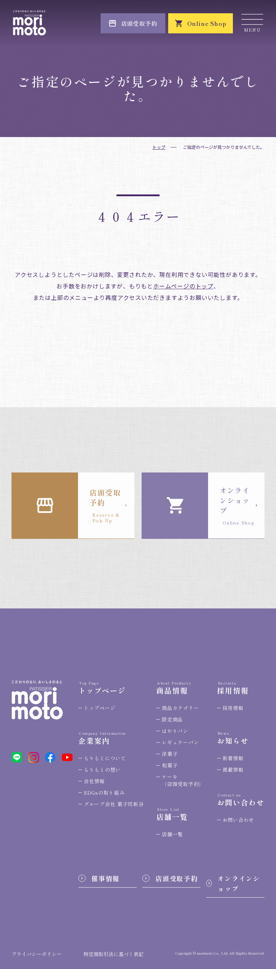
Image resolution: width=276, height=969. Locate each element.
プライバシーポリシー (37, 954)
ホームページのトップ (183, 286)
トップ (158, 147)
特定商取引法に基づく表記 (113, 954)
